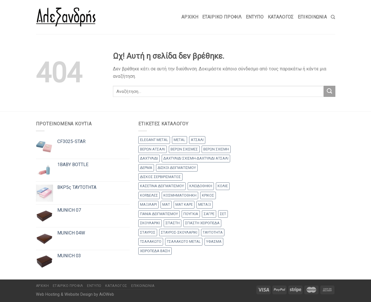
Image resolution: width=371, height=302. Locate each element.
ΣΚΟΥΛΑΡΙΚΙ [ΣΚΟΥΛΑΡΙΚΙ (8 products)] (150, 223)
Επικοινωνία (312, 17)
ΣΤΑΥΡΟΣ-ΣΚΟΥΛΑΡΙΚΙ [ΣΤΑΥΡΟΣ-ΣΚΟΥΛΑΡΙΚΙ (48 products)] (179, 232)
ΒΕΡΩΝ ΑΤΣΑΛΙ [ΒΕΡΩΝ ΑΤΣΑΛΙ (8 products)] (152, 149)
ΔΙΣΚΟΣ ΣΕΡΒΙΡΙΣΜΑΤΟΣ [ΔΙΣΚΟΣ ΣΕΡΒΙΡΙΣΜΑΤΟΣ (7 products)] (160, 177)
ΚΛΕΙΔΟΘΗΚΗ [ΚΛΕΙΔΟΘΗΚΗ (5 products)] (200, 186)
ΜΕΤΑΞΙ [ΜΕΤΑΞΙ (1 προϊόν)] (204, 204)
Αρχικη (189, 17)
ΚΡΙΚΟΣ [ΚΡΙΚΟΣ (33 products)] (208, 195)
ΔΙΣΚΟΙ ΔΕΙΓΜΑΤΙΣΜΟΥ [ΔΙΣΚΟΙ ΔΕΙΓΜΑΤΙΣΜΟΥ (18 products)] (177, 168)
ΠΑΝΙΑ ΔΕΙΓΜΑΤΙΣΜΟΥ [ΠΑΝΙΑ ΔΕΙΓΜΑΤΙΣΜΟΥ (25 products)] (159, 214)
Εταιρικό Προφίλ (222, 17)
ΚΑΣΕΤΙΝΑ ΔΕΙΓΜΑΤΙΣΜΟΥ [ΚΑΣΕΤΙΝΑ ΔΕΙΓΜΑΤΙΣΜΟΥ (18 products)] (162, 186)
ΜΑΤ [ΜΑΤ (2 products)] (166, 204)
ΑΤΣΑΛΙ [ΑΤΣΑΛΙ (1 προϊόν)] (197, 140)
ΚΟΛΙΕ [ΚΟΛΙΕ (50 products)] (223, 186)
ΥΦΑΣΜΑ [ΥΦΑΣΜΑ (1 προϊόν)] (214, 241)
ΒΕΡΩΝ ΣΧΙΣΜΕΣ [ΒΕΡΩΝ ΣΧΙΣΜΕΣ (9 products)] (184, 149)
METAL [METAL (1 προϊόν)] (179, 140)
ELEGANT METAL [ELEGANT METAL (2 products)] (154, 140)
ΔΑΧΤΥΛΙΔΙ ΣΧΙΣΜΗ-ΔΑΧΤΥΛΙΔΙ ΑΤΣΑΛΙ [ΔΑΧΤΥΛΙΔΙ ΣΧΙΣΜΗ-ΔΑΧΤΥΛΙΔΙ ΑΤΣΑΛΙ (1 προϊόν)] (195, 158)
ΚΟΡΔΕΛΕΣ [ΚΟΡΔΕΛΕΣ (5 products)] (149, 195)
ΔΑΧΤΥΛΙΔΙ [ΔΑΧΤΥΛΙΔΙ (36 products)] (149, 158)
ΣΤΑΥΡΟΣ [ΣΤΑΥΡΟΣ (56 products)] (147, 232)
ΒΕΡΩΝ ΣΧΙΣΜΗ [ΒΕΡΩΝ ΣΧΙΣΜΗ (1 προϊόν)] (216, 149)
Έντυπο (255, 17)
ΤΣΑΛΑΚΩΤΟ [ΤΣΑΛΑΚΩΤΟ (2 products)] (150, 241)
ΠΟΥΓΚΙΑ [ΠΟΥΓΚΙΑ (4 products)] (190, 214)
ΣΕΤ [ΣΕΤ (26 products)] (223, 214)
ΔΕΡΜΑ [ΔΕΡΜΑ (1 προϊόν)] (146, 168)
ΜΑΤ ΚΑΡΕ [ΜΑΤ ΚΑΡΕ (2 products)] (184, 204)
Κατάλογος (281, 17)
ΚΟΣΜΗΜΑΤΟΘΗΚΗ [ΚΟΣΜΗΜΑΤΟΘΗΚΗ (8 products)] (179, 195)
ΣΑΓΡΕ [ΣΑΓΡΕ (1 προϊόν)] (209, 214)
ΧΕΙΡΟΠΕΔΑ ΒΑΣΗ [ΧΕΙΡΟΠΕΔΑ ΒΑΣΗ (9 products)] (155, 251)
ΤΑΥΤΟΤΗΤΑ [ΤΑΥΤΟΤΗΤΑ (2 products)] (213, 232)
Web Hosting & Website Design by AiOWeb (75, 294)
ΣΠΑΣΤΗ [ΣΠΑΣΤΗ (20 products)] (172, 223)
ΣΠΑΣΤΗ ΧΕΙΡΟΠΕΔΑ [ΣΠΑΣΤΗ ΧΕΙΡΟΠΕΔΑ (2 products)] (202, 223)
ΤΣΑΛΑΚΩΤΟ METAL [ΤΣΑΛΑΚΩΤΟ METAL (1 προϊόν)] (184, 241)
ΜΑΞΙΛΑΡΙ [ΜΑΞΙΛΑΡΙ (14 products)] (148, 204)
